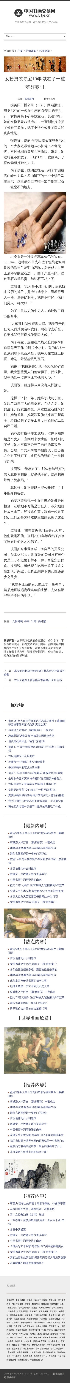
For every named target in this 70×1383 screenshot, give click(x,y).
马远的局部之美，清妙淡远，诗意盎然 (32, 1209)
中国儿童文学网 (53, 1322)
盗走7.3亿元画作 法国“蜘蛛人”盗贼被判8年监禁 (35, 773)
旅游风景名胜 (35, 1352)
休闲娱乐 (18, 1341)
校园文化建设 (54, 1318)
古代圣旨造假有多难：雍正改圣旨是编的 (33, 969)
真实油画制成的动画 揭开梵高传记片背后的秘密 (36, 795)
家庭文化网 (43, 1311)
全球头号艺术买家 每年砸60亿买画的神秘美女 (35, 778)
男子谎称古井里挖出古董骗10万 (28, 1008)
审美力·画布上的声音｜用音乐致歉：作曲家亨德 (38, 1203)
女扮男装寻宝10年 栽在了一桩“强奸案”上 (31, 789)
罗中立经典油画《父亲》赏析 (27, 1214)
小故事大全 (25, 1345)
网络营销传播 (17, 1304)
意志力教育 (16, 1348)
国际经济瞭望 (39, 1322)
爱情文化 (37, 1337)
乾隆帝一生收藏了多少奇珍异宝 (26, 761)
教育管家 (45, 1304)
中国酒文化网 (54, 1315)
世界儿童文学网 (16, 1315)
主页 (20, 51)
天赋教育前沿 (19, 1318)
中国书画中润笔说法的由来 (24, 767)
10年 (34, 621)
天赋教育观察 (21, 1330)
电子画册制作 (28, 1326)
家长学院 (11, 1352)
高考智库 (52, 1300)
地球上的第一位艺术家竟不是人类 (29, 986)
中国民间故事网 (40, 1315)
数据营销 (36, 1304)
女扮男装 (17, 621)
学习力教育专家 (39, 1341)
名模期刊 (15, 1322)
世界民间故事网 (38, 1345)
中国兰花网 (20, 1300)
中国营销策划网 (53, 1345)
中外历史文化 (47, 1330)
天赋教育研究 (32, 1318)
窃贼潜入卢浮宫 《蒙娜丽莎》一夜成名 (31, 730)
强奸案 (42, 621)
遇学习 (13, 1337)
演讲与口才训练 (40, 1300)
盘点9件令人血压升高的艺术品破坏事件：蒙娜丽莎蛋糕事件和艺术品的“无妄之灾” (36, 722)
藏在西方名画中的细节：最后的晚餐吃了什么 (34, 806)
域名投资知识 (28, 1348)
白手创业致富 (41, 1326)
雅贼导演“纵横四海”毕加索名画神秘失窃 (31, 735)
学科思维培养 (24, 1307)
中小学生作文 (53, 1341)
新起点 (34, 1307)
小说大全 (28, 1341)
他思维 (10, 1341)
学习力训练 (27, 1356)
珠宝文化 (28, 1315)
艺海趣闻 (31, 51)
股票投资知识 (43, 1333)
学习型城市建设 (42, 1348)
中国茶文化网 (34, 1330)
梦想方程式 (12, 1307)
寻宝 (26, 621)
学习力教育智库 (57, 1348)
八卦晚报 (43, 1318)
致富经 (29, 1300)
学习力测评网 (57, 1307)
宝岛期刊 (53, 1311)
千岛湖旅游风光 (49, 1352)
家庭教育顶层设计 (50, 1337)
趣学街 (27, 1304)
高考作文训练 (44, 1307)
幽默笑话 (15, 1345)
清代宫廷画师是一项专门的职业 (26, 741)
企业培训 (52, 1356)
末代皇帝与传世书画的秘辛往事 (28, 980)
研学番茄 (11, 1311)
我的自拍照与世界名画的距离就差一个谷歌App (35, 801)
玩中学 (20, 1337)
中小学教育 (16, 1356)
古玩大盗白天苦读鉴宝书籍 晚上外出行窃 (38, 680)
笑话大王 (28, 1337)
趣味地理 (54, 1333)
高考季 (15, 1333)
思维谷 (33, 1333)
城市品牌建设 (22, 1352)
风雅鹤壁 (10, 1300)
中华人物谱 (24, 1333)
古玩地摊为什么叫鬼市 (21, 756)
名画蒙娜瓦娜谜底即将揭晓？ (27, 1263)
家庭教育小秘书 (56, 1304)
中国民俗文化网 (36, 1359)
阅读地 (62, 1337)
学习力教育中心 (40, 1356)
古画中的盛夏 (18, 1229)
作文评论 (17, 1326)
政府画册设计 (22, 1311)
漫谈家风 (33, 1311)
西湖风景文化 (54, 1326)
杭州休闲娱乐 (23, 1359)
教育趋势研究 (26, 1322)
